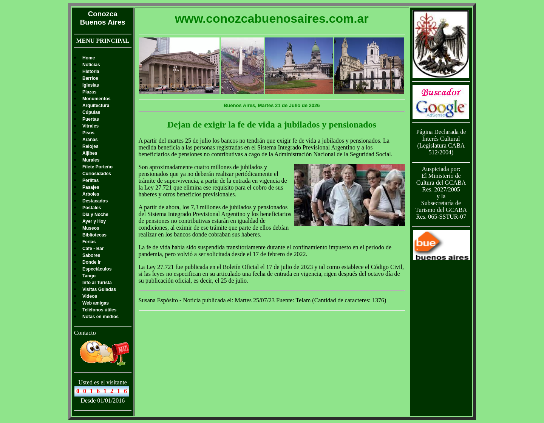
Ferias (89, 241)
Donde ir (91, 262)
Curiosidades (96, 173)
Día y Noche (95, 214)
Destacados (95, 201)
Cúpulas (91, 112)
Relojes (90, 146)
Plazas (89, 92)
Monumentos (96, 98)
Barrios (90, 78)
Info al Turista (97, 282)
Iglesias (90, 85)
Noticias (91, 64)
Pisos (88, 132)
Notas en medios (100, 316)
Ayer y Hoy (94, 221)
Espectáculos (96, 269)
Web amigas (95, 303)
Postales (91, 207)
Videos (89, 296)
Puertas (90, 119)
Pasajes (90, 187)
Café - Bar (93, 248)
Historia (90, 71)
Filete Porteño (97, 167)
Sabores (91, 255)
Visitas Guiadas (99, 289)
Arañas (90, 139)
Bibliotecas (94, 235)
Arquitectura (95, 105)
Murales (90, 160)
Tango (89, 275)
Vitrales (90, 126)
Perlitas (90, 180)
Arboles (90, 194)
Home (88, 58)
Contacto (85, 333)
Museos (90, 228)
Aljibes (89, 153)
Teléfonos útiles (99, 310)
